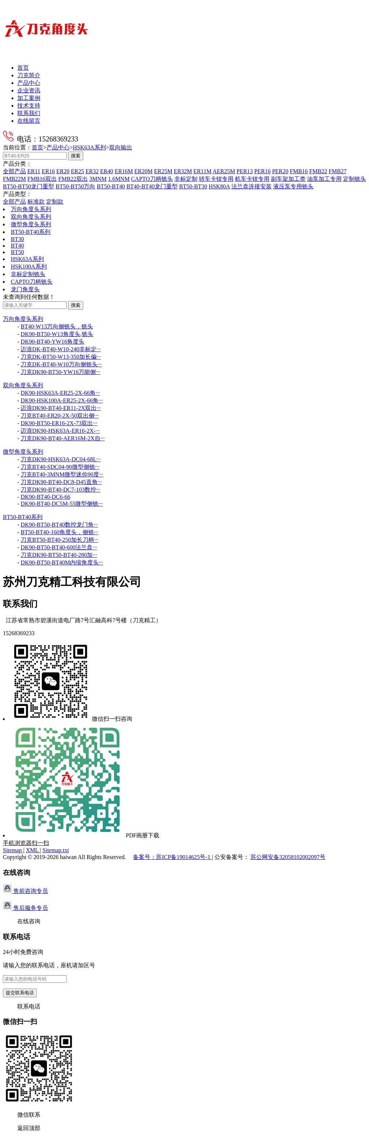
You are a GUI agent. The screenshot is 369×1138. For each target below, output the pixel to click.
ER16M (124, 171)
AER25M (224, 171)
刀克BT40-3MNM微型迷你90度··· (62, 474)
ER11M (203, 171)
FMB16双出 (42, 179)
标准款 (36, 202)
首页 (23, 68)
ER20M (143, 171)
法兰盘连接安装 (251, 186)
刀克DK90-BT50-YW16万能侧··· (60, 372)
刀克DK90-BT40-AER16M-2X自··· (63, 438)
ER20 (62, 171)
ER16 (48, 171)
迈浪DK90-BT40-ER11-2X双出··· (61, 408)
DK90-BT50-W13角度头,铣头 (57, 334)
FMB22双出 (73, 179)
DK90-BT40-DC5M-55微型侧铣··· (62, 504)
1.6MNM (119, 179)
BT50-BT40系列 (30, 232)
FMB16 (299, 171)
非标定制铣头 (28, 274)
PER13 (244, 171)
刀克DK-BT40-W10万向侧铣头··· (61, 364)
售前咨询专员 (25, 891)
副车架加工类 (288, 179)
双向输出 (120, 147)
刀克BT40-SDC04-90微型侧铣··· (60, 467)
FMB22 (318, 171)
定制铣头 (354, 179)
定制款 (54, 202)
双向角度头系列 (31, 217)
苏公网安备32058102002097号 (287, 857)
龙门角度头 (25, 289)
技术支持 (28, 106)
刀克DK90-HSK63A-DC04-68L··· (61, 459)
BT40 (17, 246)
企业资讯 (28, 90)
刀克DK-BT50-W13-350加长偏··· (61, 357)
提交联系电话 (20, 992)
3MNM (98, 179)
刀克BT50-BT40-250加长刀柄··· (59, 540)
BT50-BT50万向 (75, 186)
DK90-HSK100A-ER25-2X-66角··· (62, 400)
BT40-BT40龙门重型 (152, 186)
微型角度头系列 (31, 224)
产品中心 (28, 83)
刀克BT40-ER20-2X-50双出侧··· (59, 416)
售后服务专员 (25, 908)
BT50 (17, 252)
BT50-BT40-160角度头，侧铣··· (59, 532)
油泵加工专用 (324, 179)
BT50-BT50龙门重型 (28, 186)
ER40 (106, 171)
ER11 (33, 171)
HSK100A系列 (29, 266)
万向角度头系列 (31, 209)
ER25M (163, 171)
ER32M (183, 171)
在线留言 (28, 121)
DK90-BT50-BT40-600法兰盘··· (59, 547)
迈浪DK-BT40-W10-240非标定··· (61, 349)
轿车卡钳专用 (216, 179)
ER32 (91, 171)
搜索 (75, 155)
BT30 (17, 239)
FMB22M (14, 179)
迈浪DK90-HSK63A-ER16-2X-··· (60, 431)
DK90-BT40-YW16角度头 (52, 342)
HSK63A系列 (89, 147)
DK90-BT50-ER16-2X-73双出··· (59, 423)
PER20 (280, 171)
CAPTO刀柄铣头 (152, 179)
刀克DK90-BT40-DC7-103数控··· (61, 490)
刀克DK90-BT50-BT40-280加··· (59, 555)
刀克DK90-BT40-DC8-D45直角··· (61, 482)
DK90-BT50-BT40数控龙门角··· (59, 525)
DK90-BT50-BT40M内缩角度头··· (62, 562)
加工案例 (28, 98)
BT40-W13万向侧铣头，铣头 (57, 326)
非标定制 (185, 179)
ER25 (77, 171)
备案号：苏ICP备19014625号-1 (172, 857)
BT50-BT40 (111, 186)
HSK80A (219, 186)
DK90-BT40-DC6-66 (45, 497)
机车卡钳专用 (252, 179)
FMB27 (338, 171)
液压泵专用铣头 (293, 186)
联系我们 (28, 113)
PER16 (262, 171)
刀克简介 (28, 75)
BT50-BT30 (193, 186)
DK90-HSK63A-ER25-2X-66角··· (60, 393)
